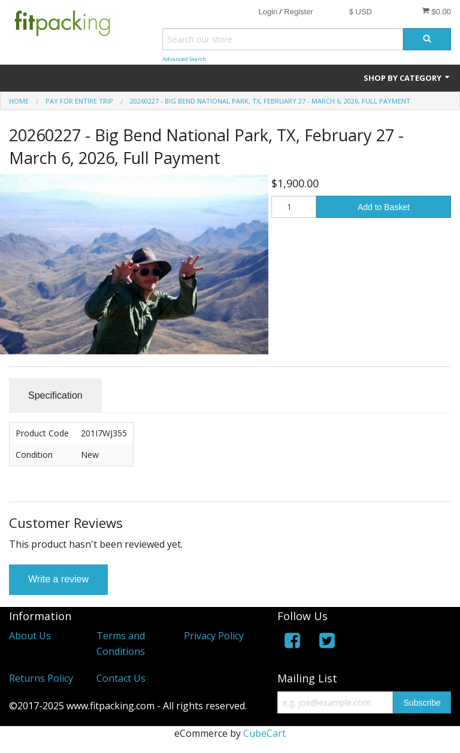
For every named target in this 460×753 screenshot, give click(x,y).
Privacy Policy (214, 635)
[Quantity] (293, 207)
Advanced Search (184, 59)
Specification (55, 395)
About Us (30, 635)
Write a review (58, 579)
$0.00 (436, 11)
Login (267, 11)
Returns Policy (41, 678)
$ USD (360, 11)
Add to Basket (384, 207)
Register (298, 11)
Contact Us (121, 678)
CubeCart (264, 733)
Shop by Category (407, 77)
